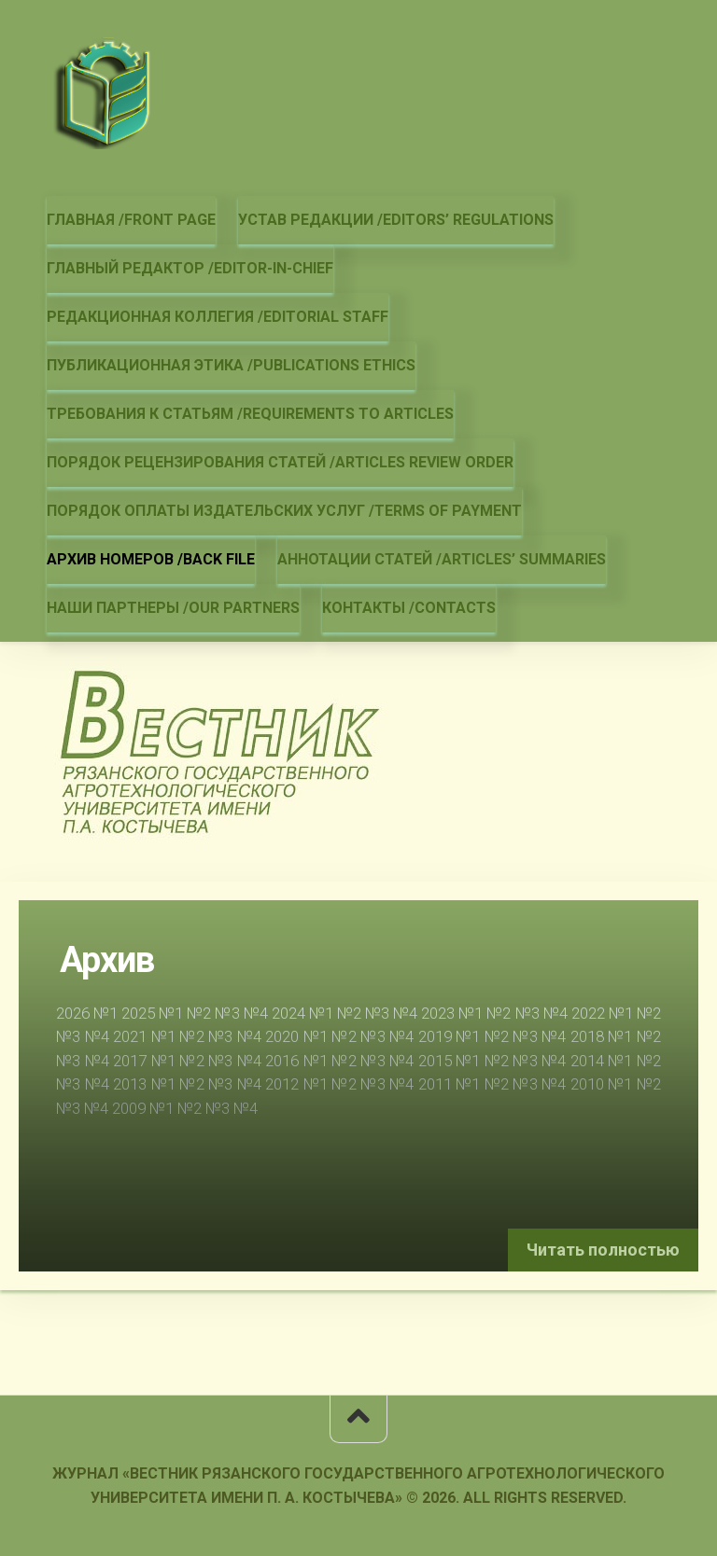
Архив (107, 959)
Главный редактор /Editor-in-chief (190, 268)
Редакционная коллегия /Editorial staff (217, 317)
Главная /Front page (131, 220)
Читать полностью (603, 1249)
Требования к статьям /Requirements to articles (250, 414)
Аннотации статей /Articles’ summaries (441, 559)
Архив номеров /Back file (151, 559)
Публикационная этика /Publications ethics (231, 365)
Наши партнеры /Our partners (173, 608)
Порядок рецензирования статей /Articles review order (280, 462)
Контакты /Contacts (409, 608)
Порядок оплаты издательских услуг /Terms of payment (284, 511)
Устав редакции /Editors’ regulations (396, 220)
